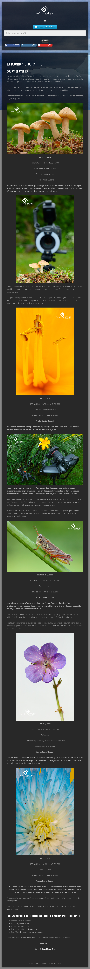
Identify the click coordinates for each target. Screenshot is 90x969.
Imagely (58, 963)
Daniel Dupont (45, 10)
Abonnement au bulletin (45, 27)
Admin (45, 41)
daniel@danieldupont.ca (45, 949)
